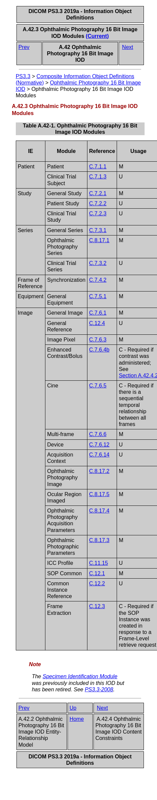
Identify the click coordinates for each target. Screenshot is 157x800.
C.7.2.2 (98, 203)
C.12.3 (97, 606)
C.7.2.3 (98, 213)
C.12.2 (97, 583)
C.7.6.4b (99, 350)
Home (77, 719)
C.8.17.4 (99, 511)
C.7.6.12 (99, 444)
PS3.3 (23, 76)
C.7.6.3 (98, 339)
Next (127, 47)
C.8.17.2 (99, 471)
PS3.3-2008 (99, 689)
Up (73, 708)
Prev (24, 47)
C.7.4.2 (98, 280)
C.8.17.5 (99, 494)
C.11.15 (98, 563)
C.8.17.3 (99, 540)
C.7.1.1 (98, 166)
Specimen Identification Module (80, 676)
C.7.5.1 (98, 296)
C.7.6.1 (98, 313)
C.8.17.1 (99, 240)
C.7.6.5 (98, 385)
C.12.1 (97, 573)
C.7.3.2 (98, 263)
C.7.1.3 (98, 176)
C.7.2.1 (98, 193)
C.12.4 (97, 323)
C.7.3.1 (98, 230)
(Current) (97, 36)
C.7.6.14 (99, 455)
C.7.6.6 (98, 434)
